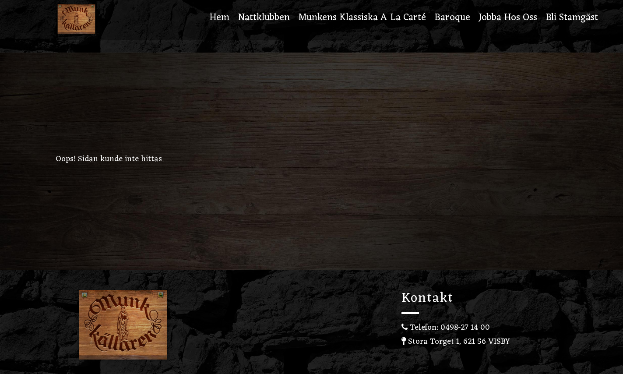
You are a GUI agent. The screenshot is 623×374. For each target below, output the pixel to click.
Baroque (452, 18)
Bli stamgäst (572, 18)
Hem (219, 18)
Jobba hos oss (508, 18)
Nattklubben (264, 18)
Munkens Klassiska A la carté (362, 18)
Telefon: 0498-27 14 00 (445, 328)
